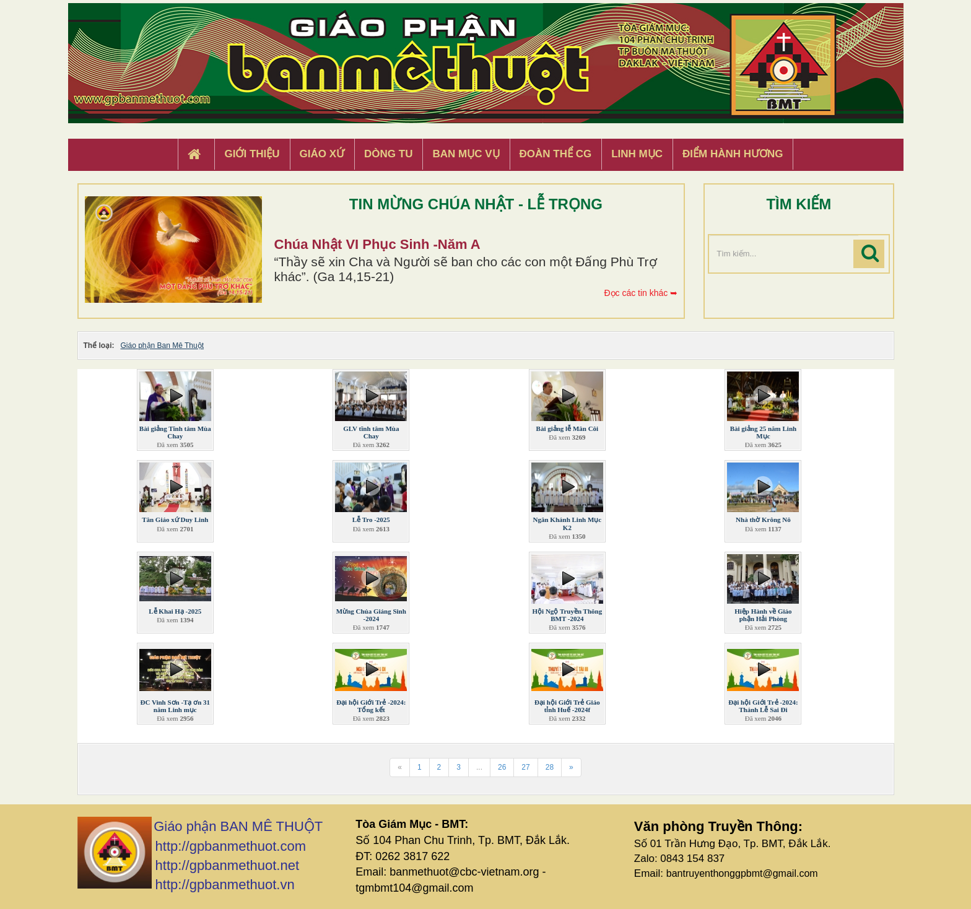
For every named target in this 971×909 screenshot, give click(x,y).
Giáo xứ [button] (322, 154)
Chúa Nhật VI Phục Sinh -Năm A (377, 244)
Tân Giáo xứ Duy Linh (175, 519)
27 (525, 767)
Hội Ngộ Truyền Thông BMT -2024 (568, 614)
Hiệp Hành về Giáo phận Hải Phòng (762, 614)
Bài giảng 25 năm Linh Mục (763, 432)
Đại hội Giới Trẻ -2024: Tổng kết (371, 705)
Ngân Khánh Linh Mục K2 (567, 523)
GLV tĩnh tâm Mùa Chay (371, 432)
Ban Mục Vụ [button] (465, 154)
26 (502, 767)
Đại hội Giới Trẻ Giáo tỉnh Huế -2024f (567, 705)
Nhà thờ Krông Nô (763, 519)
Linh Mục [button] (637, 154)
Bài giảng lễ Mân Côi (567, 428)
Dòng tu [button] (388, 154)
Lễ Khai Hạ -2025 (175, 611)
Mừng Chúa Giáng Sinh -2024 (371, 614)
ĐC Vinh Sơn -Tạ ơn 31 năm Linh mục (175, 705)
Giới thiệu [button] (251, 154)
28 (550, 767)
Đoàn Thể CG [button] (556, 154)
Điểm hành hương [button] (732, 154)
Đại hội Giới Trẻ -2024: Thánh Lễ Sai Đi (763, 705)
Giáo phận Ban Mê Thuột (162, 345)
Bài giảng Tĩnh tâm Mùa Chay (175, 432)
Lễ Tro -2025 (371, 519)
